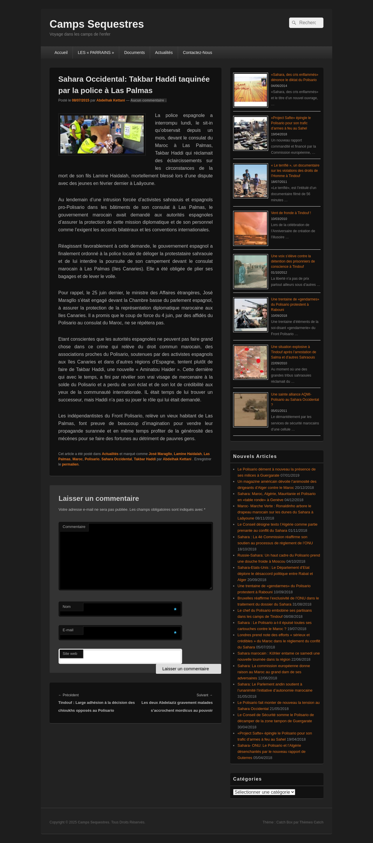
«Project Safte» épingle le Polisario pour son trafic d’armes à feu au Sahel (291, 123)
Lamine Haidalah (188, 454)
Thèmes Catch (311, 822)
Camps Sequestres (97, 24)
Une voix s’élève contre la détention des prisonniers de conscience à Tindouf (293, 261)
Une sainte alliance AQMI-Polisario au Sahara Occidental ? (295, 399)
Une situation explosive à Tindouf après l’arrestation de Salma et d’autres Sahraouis (293, 352)
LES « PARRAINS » (96, 52)
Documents (134, 52)
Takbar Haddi (145, 459)
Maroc (78, 459)
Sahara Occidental (116, 459)
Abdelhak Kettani (110, 100)
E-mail (68, 630)
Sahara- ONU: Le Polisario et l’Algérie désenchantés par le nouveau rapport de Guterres (271, 751)
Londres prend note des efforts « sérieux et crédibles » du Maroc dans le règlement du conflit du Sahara (278, 641)
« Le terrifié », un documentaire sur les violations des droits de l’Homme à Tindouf (295, 170)
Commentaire (74, 526)
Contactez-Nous (197, 52)
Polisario (92, 459)
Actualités (164, 52)
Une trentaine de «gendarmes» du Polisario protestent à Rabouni (295, 304)
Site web (70, 653)
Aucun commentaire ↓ (149, 100)
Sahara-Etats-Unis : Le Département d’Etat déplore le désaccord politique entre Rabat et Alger (275, 573)
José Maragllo (160, 454)
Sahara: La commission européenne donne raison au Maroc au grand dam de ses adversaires (273, 672)
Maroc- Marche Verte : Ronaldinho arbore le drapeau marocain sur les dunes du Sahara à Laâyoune (275, 512)
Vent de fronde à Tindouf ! (291, 213)
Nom (67, 606)
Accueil (61, 52)
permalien (70, 464)
